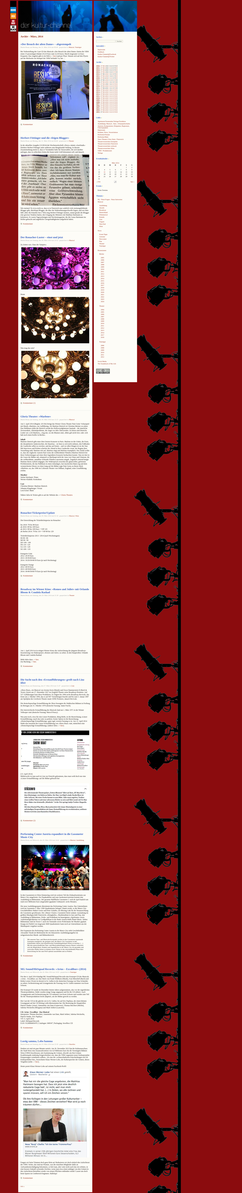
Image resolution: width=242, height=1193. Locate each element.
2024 (98, 70)
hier (54, 56)
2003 (98, 112)
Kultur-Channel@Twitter (106, 56)
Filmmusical (103, 215)
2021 (98, 76)
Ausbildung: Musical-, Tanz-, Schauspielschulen (114, 124)
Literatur (102, 237)
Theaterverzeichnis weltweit (107, 146)
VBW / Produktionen (105, 151)
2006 (98, 106)
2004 (98, 110)
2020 (98, 78)
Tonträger (78, 47)
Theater (71, 141)
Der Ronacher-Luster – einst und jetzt (42, 237)
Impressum (101, 49)
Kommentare (28, 124)
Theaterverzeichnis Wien (106, 148)
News (100, 231)
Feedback (101, 52)
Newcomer (102, 239)
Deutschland (103, 212)
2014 (98, 90)
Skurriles (72, 1044)
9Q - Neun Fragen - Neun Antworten (110, 199)
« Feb (98, 182)
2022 (98, 74)
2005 (98, 108)
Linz (72, 686)
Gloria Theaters (67, 495)
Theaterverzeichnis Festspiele (107, 141)
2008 (98, 102)
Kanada (101, 217)
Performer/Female (104, 135)
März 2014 (115, 163)
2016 (98, 86)
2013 (98, 92)
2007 (98, 104)
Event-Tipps (103, 234)
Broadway (102, 210)
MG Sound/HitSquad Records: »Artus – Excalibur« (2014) (53, 969)
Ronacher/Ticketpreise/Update (38, 512)
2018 (98, 82)
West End (102, 224)
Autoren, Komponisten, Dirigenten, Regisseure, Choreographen (113, 127)
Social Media (102, 361)
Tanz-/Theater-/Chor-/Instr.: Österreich (110, 139)
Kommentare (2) (29, 820)
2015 (98, 88)
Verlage (100, 153)
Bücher (101, 254)
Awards (101, 208)
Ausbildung (80, 840)
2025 (98, 68)
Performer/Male (103, 137)
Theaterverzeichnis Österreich (108, 144)
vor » (22, 1186)
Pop (100, 241)
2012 (98, 94)
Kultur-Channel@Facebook (107, 54)
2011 (97, 96)
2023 (98, 72)
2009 (98, 100)
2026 (98, 66)
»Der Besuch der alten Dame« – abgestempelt (46, 44)
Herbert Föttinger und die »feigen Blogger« (45, 137)
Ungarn (101, 222)
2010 (98, 98)
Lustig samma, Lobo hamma (37, 1041)
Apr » (132, 182)
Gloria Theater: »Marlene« (36, 416)
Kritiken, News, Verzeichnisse (108, 132)
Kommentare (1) (29, 403)
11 (104, 172)
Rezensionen (102, 250)
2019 (98, 80)
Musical (71, 47)
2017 (98, 84)
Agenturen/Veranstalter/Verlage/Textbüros (112, 121)
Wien (77, 516)
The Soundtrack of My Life (107, 364)
